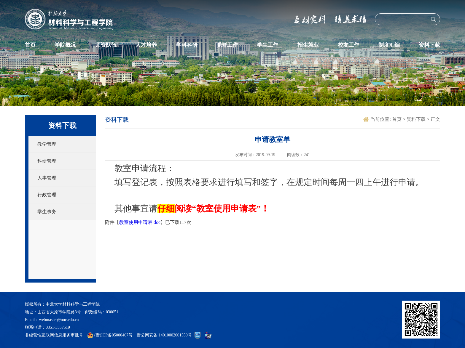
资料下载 (429, 45)
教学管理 (46, 144)
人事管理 (46, 177)
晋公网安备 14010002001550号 (164, 335)
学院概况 (65, 45)
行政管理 (46, 194)
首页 (30, 45)
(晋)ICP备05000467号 (113, 335)
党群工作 (227, 45)
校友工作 (348, 45)
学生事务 (46, 211)
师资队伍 (106, 45)
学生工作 (267, 45)
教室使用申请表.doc (139, 222)
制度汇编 (389, 45)
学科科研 (187, 45)
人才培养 (146, 45)
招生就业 (308, 45)
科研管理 (46, 160)
